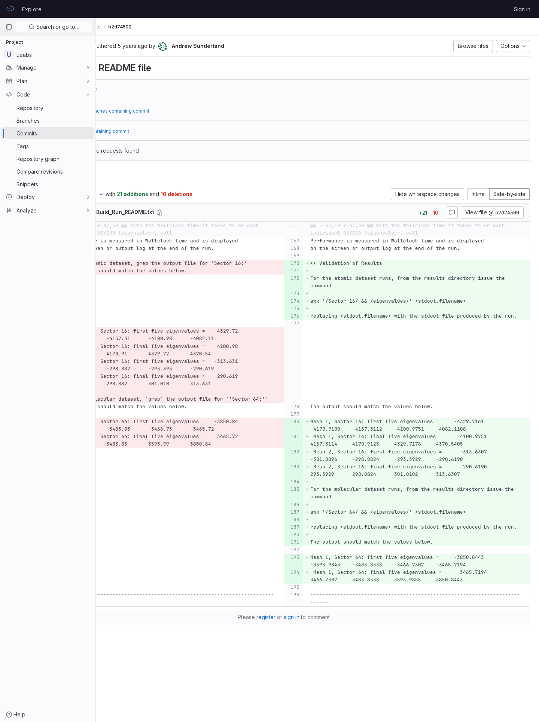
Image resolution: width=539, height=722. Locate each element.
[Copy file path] (227, 212)
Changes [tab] (126, 175)
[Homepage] (10, 9)
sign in (325, 677)
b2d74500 (187, 27)
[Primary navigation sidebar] (9, 27)
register (299, 677)
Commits (158, 27)
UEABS (112, 27)
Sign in (522, 9)
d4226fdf (153, 89)
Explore (32, 9)
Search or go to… (54, 27)
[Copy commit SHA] (155, 46)
